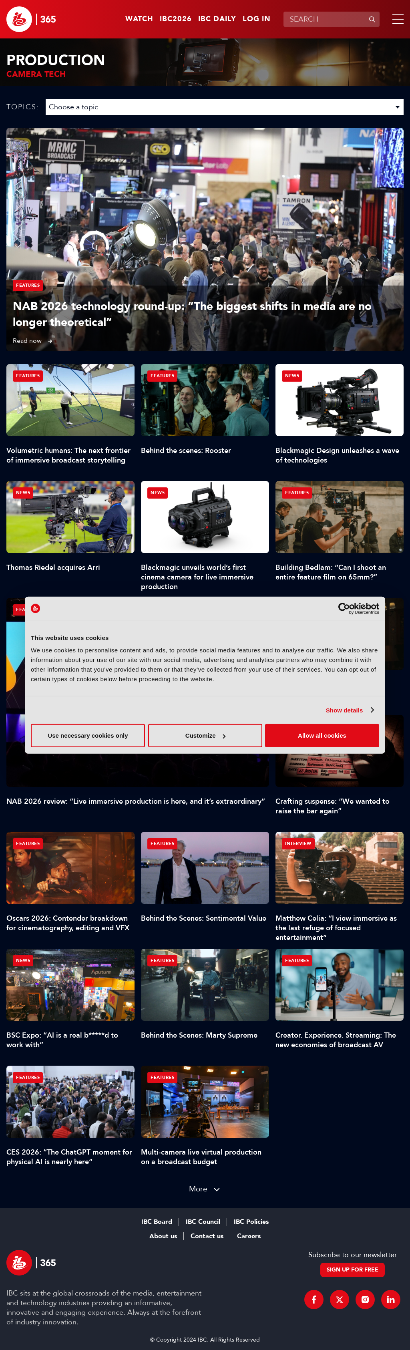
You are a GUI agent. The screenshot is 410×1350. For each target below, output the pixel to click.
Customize (205, 735)
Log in (257, 19)
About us (163, 1236)
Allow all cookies (322, 735)
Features (28, 285)
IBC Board (156, 1221)
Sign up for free (352, 1270)
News (292, 376)
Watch (139, 19)
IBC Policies (251, 1221)
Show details (344, 709)
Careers (249, 1236)
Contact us (207, 1236)
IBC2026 (176, 19)
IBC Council (203, 1221)
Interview (298, 844)
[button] (396, 19)
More (198, 1189)
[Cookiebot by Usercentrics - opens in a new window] (344, 608)
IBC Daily (217, 19)
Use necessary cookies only (88, 735)
